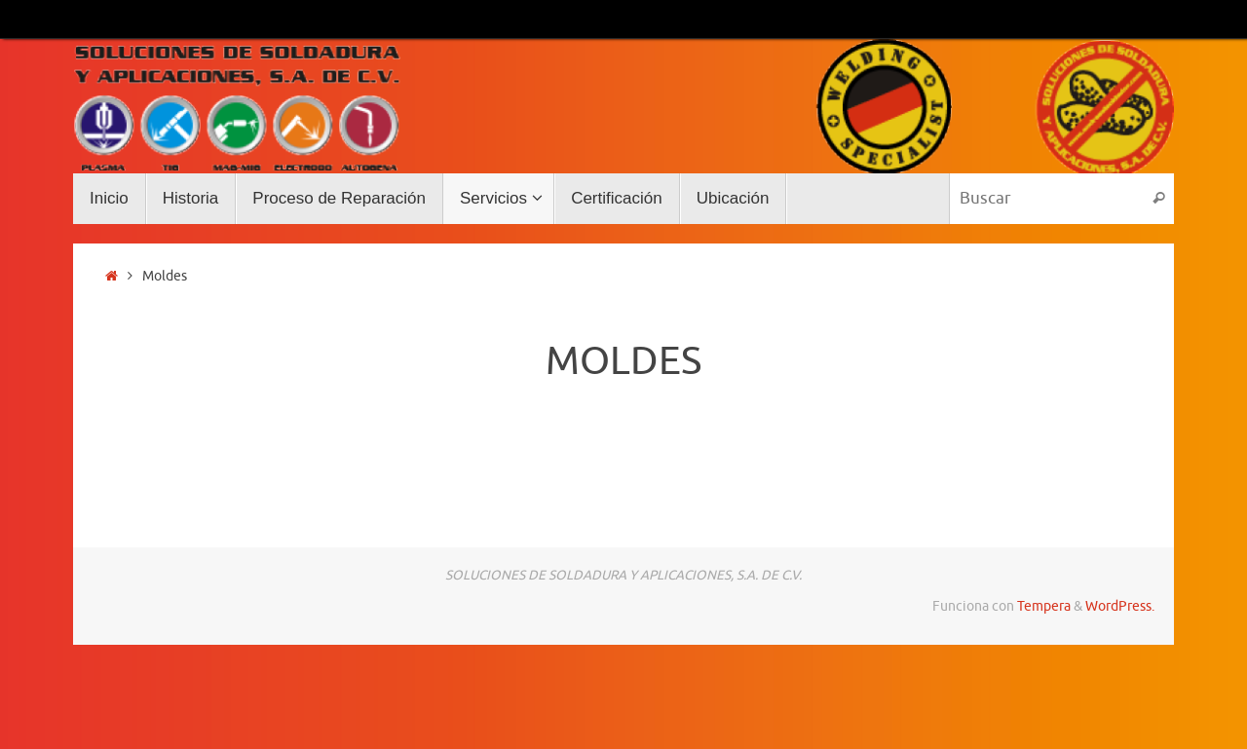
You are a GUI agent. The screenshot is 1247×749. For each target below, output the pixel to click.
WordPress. (1119, 606)
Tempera (1044, 606)
